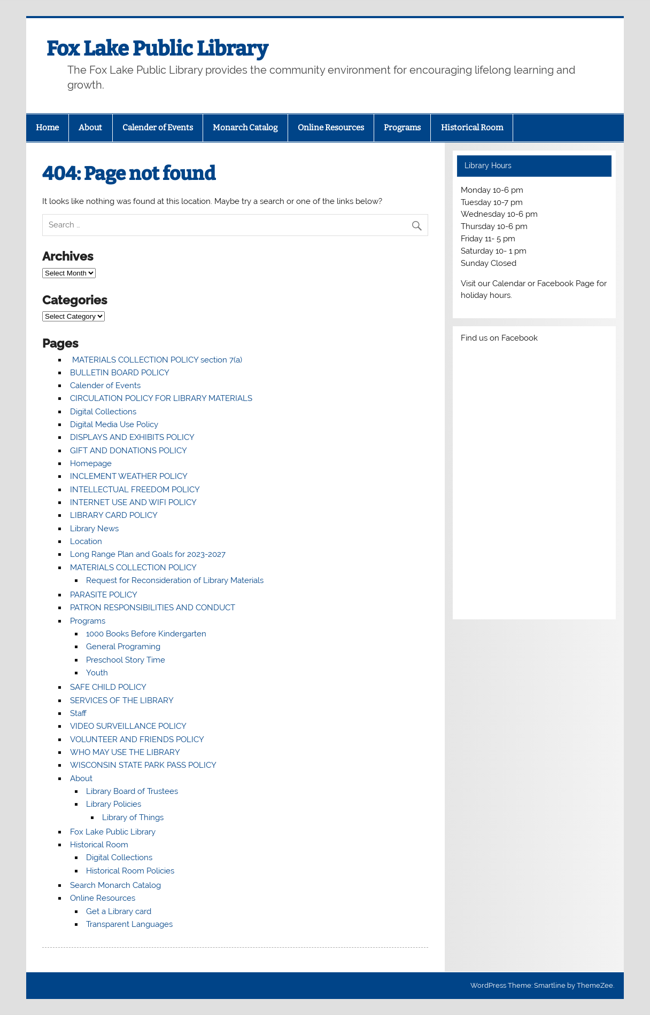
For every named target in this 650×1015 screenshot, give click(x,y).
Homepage (91, 463)
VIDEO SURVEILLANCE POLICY (128, 726)
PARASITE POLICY (103, 595)
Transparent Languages (129, 924)
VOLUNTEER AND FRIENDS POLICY (137, 739)
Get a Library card (118, 911)
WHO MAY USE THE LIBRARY (125, 752)
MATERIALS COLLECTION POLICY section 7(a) (156, 360)
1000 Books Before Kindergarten (146, 634)
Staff (78, 713)
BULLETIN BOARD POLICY (119, 372)
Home (47, 127)
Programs (402, 127)
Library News (94, 528)
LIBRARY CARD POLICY (114, 515)
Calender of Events (157, 127)
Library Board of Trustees (132, 791)
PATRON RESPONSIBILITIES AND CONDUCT (152, 607)
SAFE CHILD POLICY (108, 687)
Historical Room (472, 127)
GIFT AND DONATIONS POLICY (128, 450)
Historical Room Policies (130, 871)
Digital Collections (103, 411)
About (90, 127)
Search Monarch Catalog (115, 885)
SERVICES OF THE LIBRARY (122, 700)
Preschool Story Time (125, 660)
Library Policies (113, 804)
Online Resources (331, 127)
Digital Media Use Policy (114, 424)
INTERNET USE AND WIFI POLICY (133, 502)
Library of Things (133, 817)
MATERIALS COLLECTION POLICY (133, 567)
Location (86, 541)
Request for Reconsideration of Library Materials (175, 580)
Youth (97, 673)
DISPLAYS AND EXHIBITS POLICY (132, 437)
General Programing (123, 646)
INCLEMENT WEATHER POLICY (129, 476)
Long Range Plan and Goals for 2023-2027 (148, 554)
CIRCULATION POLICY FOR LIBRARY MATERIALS (161, 398)
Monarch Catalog (245, 127)
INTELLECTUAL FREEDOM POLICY (135, 489)
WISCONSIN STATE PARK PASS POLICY (143, 765)
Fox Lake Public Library (157, 48)
